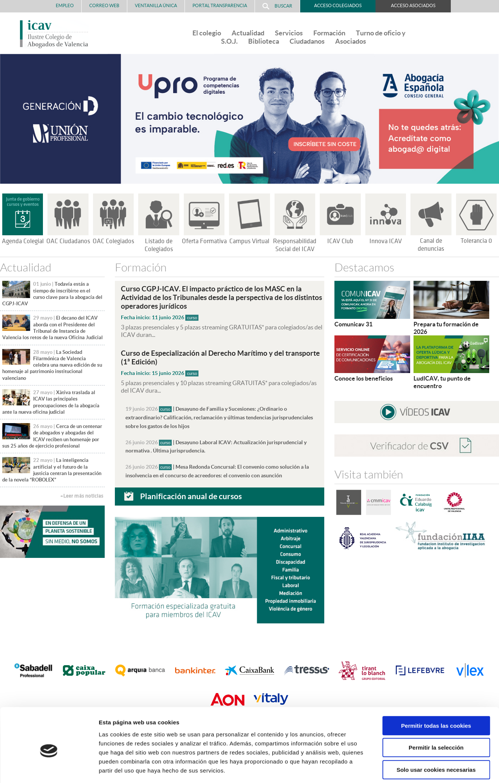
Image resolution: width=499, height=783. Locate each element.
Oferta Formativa (204, 241)
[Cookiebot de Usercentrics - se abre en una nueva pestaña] (49, 768)
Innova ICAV (385, 241)
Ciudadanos (307, 41)
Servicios (289, 33)
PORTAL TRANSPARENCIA (219, 5)
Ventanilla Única (156, 5)
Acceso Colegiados (338, 5)
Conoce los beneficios (363, 378)
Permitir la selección (436, 713)
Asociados (350, 41)
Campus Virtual (249, 241)
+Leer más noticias (81, 496)
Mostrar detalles (405, 768)
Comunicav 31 (353, 324)
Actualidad (248, 33)
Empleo (65, 5)
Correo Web (104, 5)
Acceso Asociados (413, 5)
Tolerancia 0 (476, 241)
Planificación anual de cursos (191, 492)
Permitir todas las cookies (436, 691)
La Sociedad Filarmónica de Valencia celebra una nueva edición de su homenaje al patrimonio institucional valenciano (52, 365)
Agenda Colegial (23, 241)
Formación (329, 33)
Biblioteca (263, 41)
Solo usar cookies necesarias (436, 735)
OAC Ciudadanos (68, 241)
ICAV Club (340, 241)
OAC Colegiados (113, 241)
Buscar (277, 6)
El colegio (206, 33)
